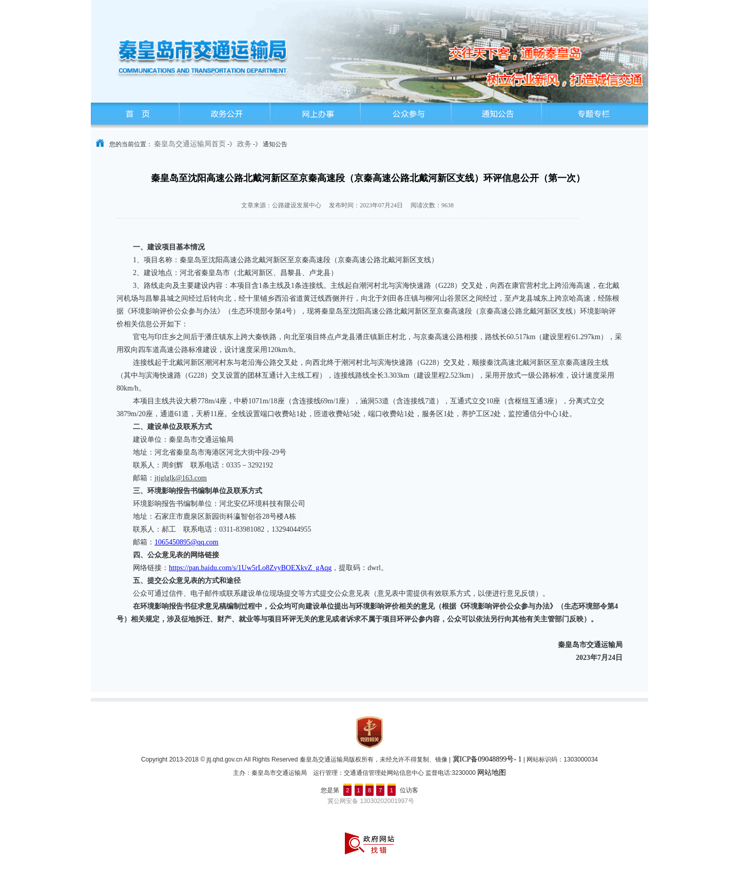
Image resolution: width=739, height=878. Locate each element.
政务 (244, 144)
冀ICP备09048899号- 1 (487, 759)
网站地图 (491, 772)
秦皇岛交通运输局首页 (190, 144)
